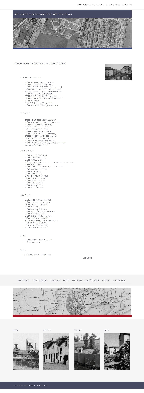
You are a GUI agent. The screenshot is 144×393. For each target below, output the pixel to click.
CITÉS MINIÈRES (23, 280)
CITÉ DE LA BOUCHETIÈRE (33, 160)
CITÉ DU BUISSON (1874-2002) (36, 155)
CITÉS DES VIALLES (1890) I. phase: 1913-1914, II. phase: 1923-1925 (49, 162)
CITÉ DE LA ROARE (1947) (34, 185)
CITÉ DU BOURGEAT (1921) (34, 171)
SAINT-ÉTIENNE (25, 195)
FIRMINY (23, 235)
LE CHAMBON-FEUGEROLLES (30, 78)
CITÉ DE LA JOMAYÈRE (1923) (35, 211)
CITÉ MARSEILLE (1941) (33, 138)
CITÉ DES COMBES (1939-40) (35, 136)
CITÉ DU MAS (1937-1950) (34, 134)
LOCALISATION (88, 258)
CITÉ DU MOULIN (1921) (33, 174)
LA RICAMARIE (25, 113)
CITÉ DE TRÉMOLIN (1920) (34, 82)
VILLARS (23, 250)
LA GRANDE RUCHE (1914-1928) (36, 204)
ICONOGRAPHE (114, 5)
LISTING (125, 5)
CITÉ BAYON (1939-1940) (34, 131)
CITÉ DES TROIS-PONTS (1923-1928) (38, 87)
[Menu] (131, 4)
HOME (79, 5)
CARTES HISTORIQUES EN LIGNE (95, 5)
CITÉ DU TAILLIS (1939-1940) (35, 180)
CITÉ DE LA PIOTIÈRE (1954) (34, 187)
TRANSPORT (106, 280)
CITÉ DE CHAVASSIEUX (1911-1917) (37, 202)
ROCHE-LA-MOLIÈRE (27, 151)
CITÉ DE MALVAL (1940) (33, 94)
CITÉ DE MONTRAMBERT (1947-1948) (38, 98)
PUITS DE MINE (77, 280)
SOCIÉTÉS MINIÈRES (92, 280)
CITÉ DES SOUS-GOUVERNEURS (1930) (38, 124)
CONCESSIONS (55, 280)
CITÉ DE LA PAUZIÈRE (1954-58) (36, 105)
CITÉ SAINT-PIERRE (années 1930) (37, 129)
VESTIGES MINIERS (119, 280)
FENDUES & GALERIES (39, 280)
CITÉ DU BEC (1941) (32, 101)
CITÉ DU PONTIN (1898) (33, 164)
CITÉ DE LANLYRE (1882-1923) (35, 158)
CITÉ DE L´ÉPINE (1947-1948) (35, 96)
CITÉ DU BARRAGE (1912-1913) (36, 169)
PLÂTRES (66, 280)
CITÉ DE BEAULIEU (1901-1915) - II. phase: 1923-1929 (44, 167)
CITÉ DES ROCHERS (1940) (34, 183)
